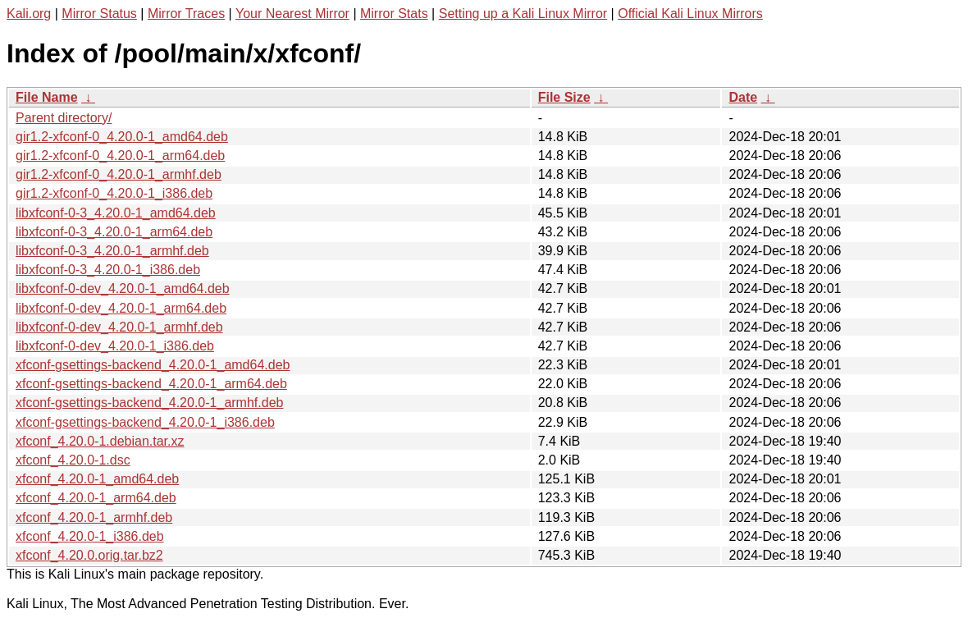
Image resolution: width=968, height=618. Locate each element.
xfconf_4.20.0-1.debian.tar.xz (100, 441)
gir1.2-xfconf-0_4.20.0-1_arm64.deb (120, 156)
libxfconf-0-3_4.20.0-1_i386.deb (108, 270)
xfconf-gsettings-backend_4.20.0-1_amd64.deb (153, 365)
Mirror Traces (186, 14)
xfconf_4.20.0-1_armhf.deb (94, 517)
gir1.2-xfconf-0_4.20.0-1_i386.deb (114, 193)
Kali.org (29, 14)
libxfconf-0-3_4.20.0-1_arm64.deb (114, 232)
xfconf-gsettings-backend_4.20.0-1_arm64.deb (151, 384)
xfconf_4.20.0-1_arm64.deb (96, 498)
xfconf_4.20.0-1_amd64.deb (97, 479)
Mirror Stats (394, 14)
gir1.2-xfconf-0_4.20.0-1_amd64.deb (122, 137)
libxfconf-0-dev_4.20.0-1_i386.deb (115, 346)
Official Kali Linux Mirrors (690, 14)
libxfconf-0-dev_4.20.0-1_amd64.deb (123, 288)
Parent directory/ (64, 118)
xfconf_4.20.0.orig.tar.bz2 (89, 555)
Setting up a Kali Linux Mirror (523, 14)
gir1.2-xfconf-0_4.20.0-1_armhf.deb (118, 174)
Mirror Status (99, 14)
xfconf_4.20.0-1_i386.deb (90, 536)
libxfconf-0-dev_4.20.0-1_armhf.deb (119, 327)
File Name (47, 97)
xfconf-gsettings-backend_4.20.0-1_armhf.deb (149, 403)
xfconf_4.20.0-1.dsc (73, 460)
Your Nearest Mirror (292, 14)
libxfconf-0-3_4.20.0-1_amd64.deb (116, 213)
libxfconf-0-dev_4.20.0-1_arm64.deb (121, 308)
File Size (564, 97)
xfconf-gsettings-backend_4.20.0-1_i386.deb (145, 422)
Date (742, 97)
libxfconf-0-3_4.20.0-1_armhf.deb (112, 251)
